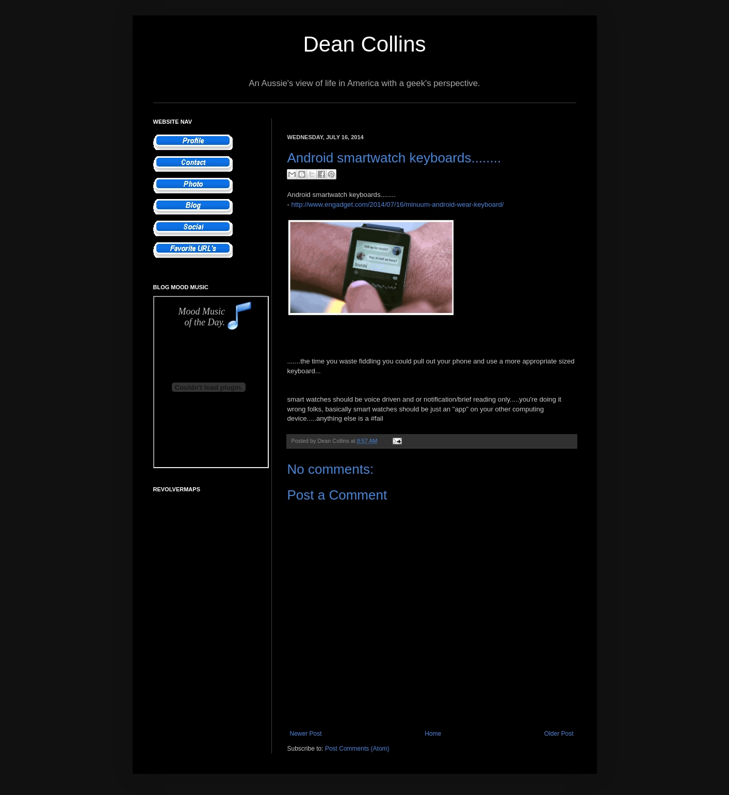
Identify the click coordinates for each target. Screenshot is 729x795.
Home (433, 733)
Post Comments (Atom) (357, 748)
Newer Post (306, 733)
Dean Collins (364, 44)
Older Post (559, 733)
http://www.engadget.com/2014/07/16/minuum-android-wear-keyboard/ (397, 204)
